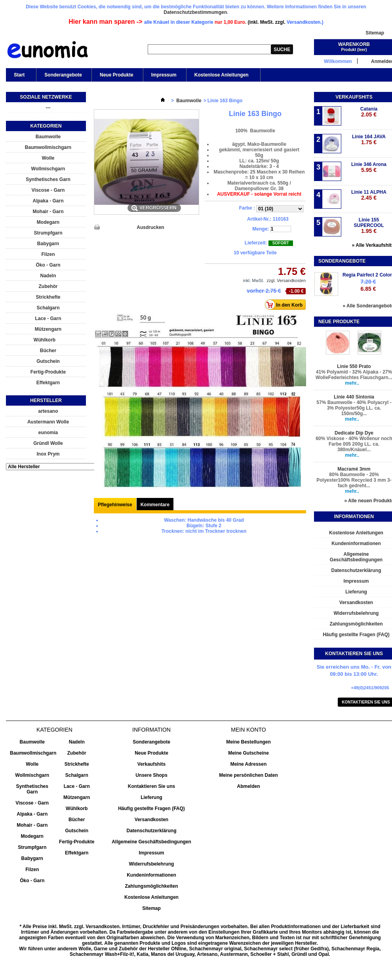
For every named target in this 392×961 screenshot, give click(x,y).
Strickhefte (48, 297)
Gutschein (48, 361)
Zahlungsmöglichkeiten (151, 886)
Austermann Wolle (48, 422)
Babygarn (48, 243)
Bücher (48, 350)
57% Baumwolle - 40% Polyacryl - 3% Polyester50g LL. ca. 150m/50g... (353, 408)
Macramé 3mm (353, 469)
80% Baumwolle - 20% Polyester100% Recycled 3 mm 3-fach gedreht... (353, 480)
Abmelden (248, 786)
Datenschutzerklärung (151, 830)
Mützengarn (48, 329)
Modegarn (48, 222)
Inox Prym (47, 454)
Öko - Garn (48, 265)
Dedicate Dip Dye (354, 433)
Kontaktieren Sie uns (151, 786)
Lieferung (151, 797)
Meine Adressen (248, 764)
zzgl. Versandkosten (286, 280)
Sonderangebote (63, 75)
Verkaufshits (353, 97)
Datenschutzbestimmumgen (195, 12)
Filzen (48, 254)
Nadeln (48, 275)
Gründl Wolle (48, 443)
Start (18, 77)
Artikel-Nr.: (259, 219)
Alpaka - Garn (47, 201)
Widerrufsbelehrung (151, 864)
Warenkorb (354, 44)
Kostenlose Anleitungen (220, 77)
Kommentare (155, 504)
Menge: (260, 229)
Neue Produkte (116, 75)
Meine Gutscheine (248, 753)
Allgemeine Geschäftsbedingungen (151, 842)
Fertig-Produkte (48, 372)
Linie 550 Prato (354, 366)
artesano (48, 411)
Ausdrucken (150, 227)
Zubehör (48, 286)
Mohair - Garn (47, 211)
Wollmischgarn (48, 169)
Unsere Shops (151, 775)
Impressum (164, 75)
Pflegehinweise (115, 504)
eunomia (48, 432)
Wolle (48, 158)
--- (48, 108)
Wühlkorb (44, 340)
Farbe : (247, 208)
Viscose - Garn (48, 190)
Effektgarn (48, 382)
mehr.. (352, 383)
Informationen (354, 516)
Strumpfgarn (48, 233)
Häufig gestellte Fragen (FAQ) (151, 808)
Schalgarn (47, 308)
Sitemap (374, 33)
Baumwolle (48, 136)
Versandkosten (151, 819)
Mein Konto (248, 729)
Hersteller (46, 400)
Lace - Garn (48, 318)
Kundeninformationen (151, 875)
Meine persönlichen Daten (248, 775)
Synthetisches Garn (48, 179)
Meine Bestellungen (248, 742)
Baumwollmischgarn (48, 147)
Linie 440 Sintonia (354, 397)
